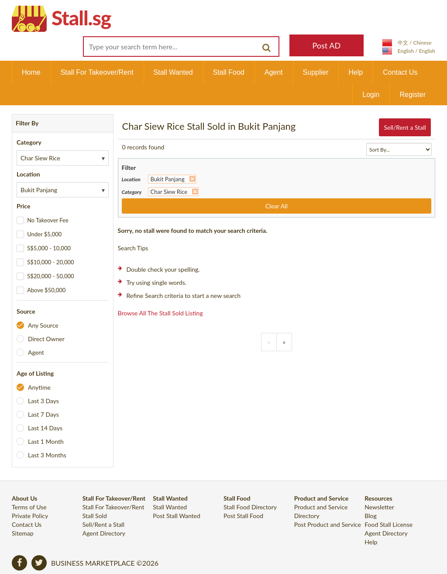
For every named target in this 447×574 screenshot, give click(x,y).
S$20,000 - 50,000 (50, 276)
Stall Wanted (173, 72)
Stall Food (228, 72)
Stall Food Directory (250, 507)
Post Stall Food (243, 515)
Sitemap (23, 533)
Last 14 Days (45, 428)
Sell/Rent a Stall (405, 127)
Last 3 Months (47, 455)
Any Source (43, 325)
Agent (274, 72)
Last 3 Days (43, 401)
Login (370, 94)
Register (412, 94)
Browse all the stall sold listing (160, 313)
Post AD (326, 45)
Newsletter (379, 507)
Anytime (39, 387)
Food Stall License (388, 524)
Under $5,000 (44, 234)
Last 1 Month (46, 441)
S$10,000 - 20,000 (50, 262)
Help (355, 72)
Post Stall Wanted (176, 515)
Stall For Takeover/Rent (97, 72)
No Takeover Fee (48, 220)
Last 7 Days (43, 414)
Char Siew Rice (169, 191)
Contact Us (400, 72)
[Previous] (269, 342)
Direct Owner (46, 338)
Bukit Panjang (168, 179)
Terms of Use (29, 507)
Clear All (276, 206)
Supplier (316, 72)
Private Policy (30, 515)
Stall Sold (95, 515)
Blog (370, 515)
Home (31, 72)
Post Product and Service (327, 524)
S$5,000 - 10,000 (49, 248)
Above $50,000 (46, 290)
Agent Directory (104, 533)
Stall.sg (81, 18)
